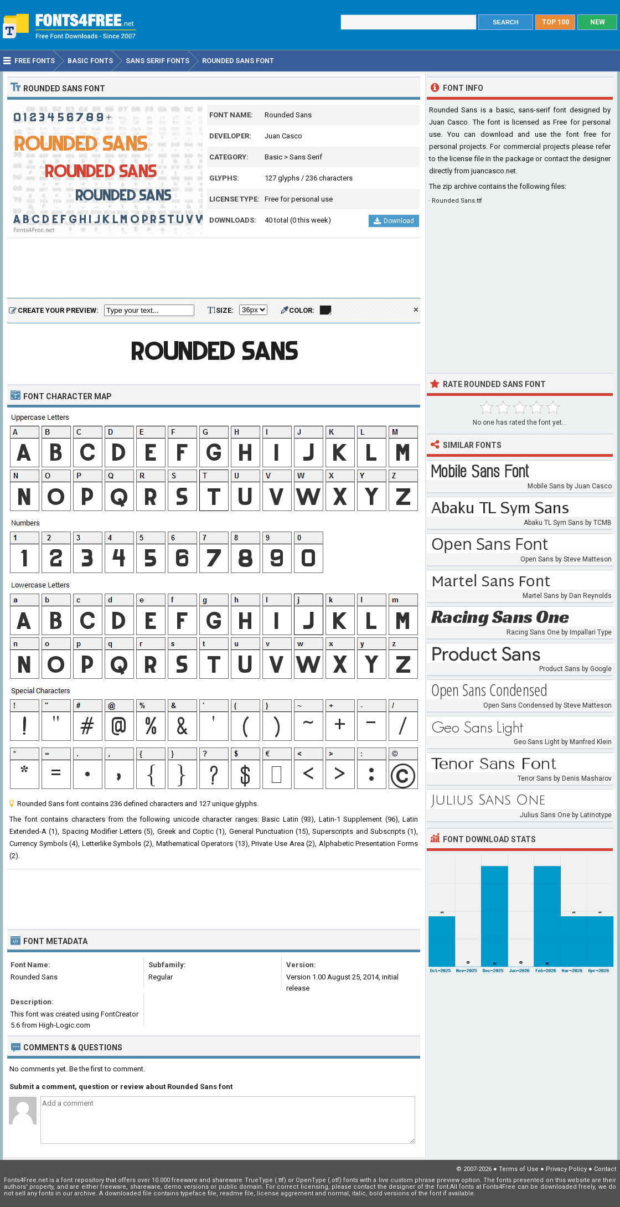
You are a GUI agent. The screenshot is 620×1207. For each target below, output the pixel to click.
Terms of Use (519, 1169)
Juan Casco (283, 136)
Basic (273, 157)
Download (394, 221)
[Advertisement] (213, 268)
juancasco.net (493, 171)
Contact (605, 1169)
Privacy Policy (566, 1169)
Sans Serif (306, 157)
